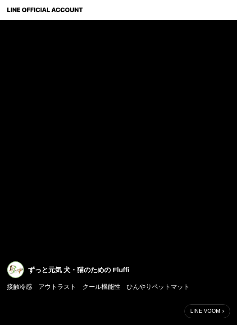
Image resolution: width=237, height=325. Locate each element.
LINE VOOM (205, 311)
